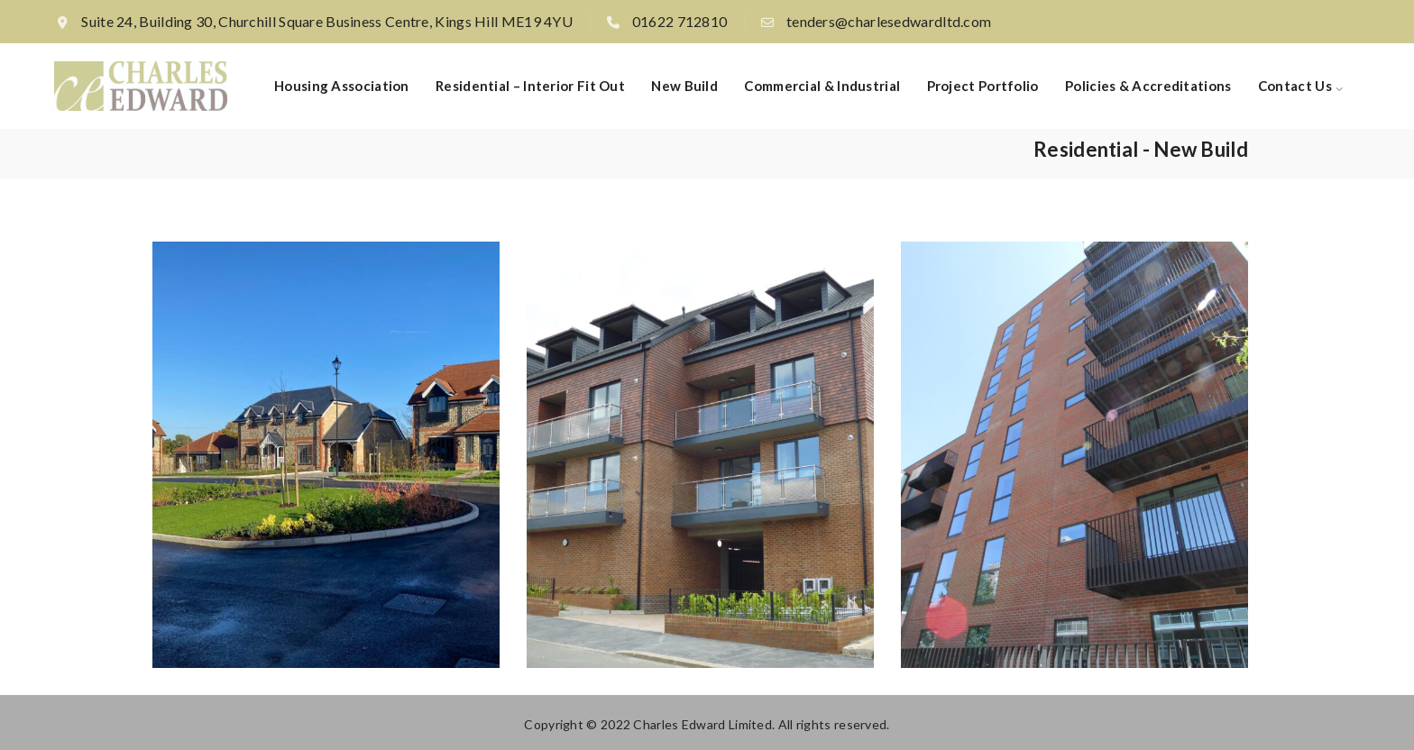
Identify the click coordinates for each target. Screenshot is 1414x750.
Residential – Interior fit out (530, 86)
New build (684, 86)
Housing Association (341, 86)
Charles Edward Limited (702, 724)
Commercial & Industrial (822, 86)
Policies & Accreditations (1148, 86)
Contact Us (1295, 86)
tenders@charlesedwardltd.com (888, 21)
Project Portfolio (983, 86)
